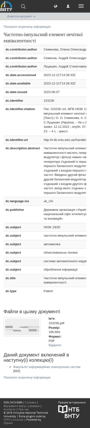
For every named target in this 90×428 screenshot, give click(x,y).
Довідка (35, 406)
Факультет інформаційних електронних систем (46, 367)
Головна (30, 402)
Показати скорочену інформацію (27, 26)
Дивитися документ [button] (21, 16)
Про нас (23, 409)
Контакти (10, 409)
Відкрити (55, 345)
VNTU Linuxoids (14, 419)
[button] (55, 6)
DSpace (8, 423)
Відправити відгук (15, 406)
